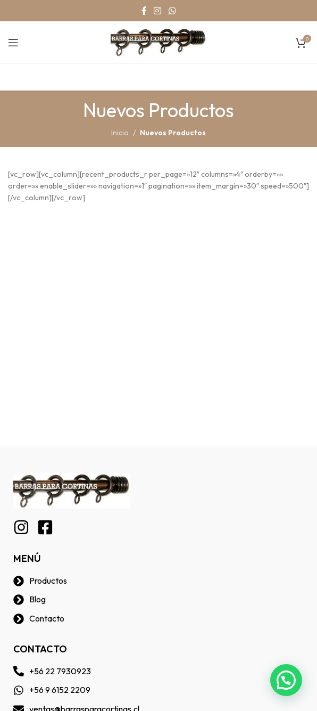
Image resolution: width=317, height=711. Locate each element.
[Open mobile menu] (13, 42)
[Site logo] (158, 41)
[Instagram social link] (158, 11)
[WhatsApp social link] (172, 11)
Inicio (120, 132)
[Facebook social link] (144, 11)
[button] (286, 680)
